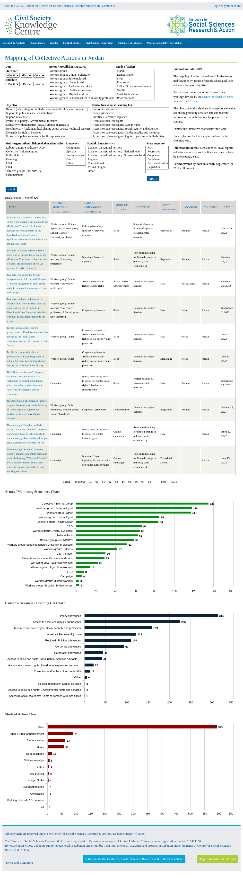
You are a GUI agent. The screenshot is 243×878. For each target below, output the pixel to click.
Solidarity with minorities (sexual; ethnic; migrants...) (48, 125)
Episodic (76, 152)
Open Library (37, 43)
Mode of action (125, 66)
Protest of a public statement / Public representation (48, 137)
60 (96, 481)
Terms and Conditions (20, 862)
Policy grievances (130, 113)
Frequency (72, 143)
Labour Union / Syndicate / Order (26, 148)
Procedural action (157, 163)
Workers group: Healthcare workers (82, 90)
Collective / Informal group (26, 152)
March (135, 71)
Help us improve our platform (217, 859)
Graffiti (135, 90)
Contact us (108, 6)
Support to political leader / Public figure (48, 113)
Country (210, 207)
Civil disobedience (135, 94)
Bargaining (157, 159)
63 (116, 481)
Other (76, 163)
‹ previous (79, 481)
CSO (26, 163)
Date (8, 66)
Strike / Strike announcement (135, 87)
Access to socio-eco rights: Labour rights (130, 125)
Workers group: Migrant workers (82, 94)
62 (110, 481)
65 (129, 481)
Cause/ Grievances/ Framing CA (112, 105)
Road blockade (135, 98)
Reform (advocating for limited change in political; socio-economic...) (48, 109)
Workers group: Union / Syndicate (82, 75)
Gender (54, 43)
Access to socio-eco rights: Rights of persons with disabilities (130, 137)
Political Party (26, 156)
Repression (157, 152)
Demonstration (135, 75)
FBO (26, 167)
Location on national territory (116, 148)
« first (66, 481)
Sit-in (135, 79)
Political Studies (71, 43)
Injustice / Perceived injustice (130, 117)
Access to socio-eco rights (130, 121)
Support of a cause (48, 117)
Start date (12, 71)
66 (136, 481)
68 (149, 481)
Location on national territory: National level (116, 152)
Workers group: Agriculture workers (82, 87)
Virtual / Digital (116, 167)
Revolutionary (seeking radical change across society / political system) (48, 129)
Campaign (26, 159)
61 (103, 481)
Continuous (76, 148)
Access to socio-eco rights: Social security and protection (130, 129)
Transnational (116, 163)
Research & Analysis (13, 43)
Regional (116, 159)
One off (76, 159)
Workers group (82, 71)
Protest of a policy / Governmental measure (48, 121)
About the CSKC (13, 6)
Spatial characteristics (101, 143)
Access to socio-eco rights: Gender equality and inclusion (130, 133)
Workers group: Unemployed (82, 83)
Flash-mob (135, 83)
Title (27, 207)
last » (175, 481)
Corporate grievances (130, 109)
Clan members (26, 175)
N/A (157, 148)
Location (190, 207)
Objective (11, 105)
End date (11, 79)
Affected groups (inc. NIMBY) (26, 171)
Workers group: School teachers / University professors (82, 98)
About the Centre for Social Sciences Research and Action (63, 6)
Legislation (157, 167)
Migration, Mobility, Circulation (164, 43)
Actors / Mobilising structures (67, 66)
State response (156, 143)
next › (164, 481)
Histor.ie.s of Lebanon (130, 43)
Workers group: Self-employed (82, 79)
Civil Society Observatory (99, 43)
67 (142, 481)
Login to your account (227, 6)
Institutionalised (76, 156)
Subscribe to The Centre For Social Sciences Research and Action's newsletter (134, 859)
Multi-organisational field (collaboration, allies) (35, 143)
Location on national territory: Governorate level (116, 156)
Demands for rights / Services (48, 133)
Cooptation (157, 156)
